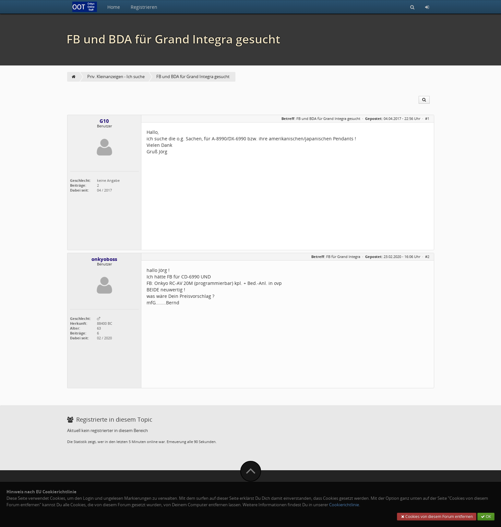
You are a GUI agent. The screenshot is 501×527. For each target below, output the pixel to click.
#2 (427, 256)
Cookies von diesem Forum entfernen (436, 516)
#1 (427, 118)
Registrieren (144, 7)
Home (113, 7)
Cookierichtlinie (344, 505)
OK (486, 516)
